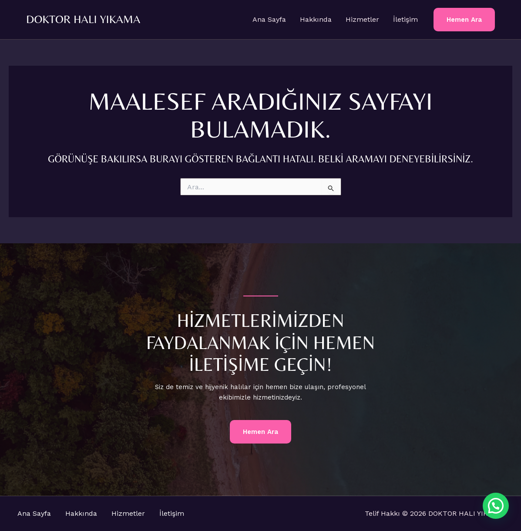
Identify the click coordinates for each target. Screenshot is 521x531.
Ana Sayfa (269, 19)
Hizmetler (362, 19)
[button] (464, 20)
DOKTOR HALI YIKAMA (83, 19)
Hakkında (316, 19)
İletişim (405, 19)
